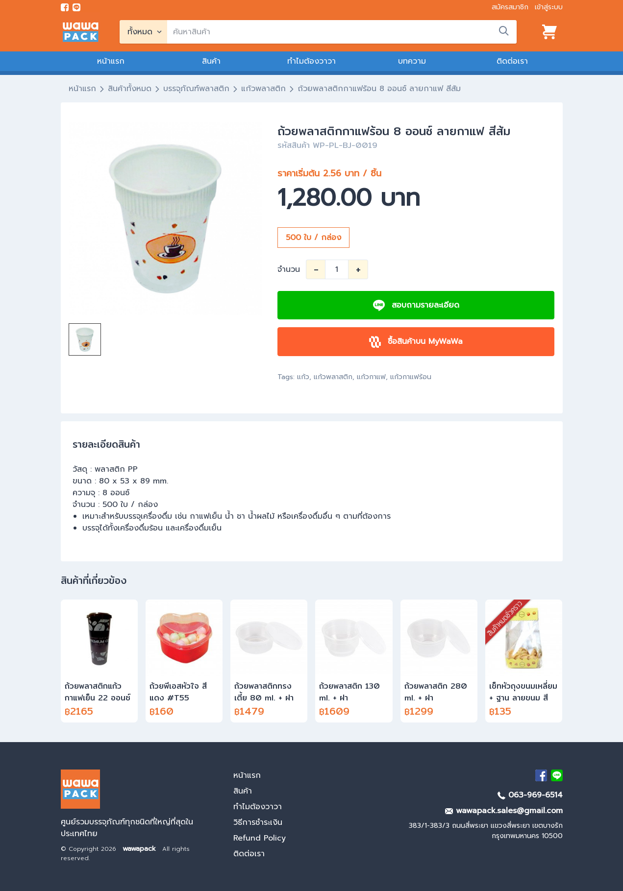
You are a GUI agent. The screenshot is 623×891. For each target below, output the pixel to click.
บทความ (412, 61)
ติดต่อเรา (512, 61)
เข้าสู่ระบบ (549, 7)
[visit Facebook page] (65, 7)
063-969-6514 (530, 795)
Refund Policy (259, 838)
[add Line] (557, 775)
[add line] (76, 7)
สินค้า (211, 61)
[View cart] (549, 32)
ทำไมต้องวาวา (311, 61)
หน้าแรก (111, 61)
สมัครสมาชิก (510, 7)
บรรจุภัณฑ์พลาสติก (196, 89)
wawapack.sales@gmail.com (504, 811)
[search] (342, 32)
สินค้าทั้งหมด (129, 89)
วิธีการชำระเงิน (257, 822)
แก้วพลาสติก (263, 89)
